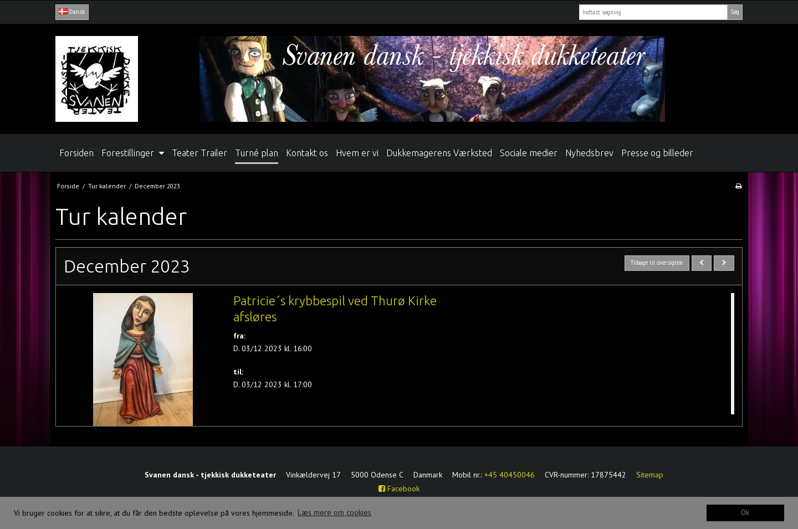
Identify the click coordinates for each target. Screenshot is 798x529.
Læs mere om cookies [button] (334, 512)
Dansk (72, 12)
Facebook (399, 489)
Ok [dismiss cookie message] (745, 512)
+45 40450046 (509, 475)
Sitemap (649, 475)
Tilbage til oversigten (657, 262)
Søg (734, 12)
